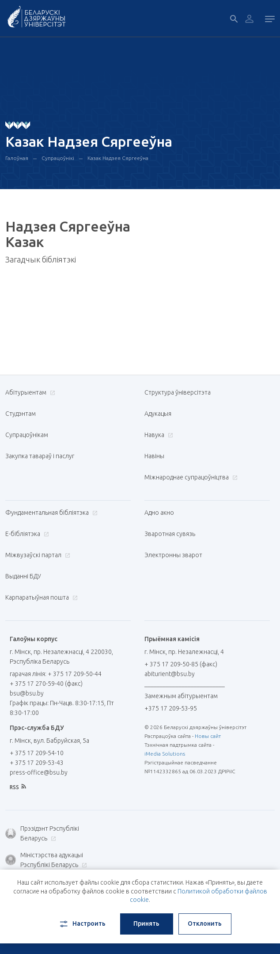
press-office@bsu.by (39, 772)
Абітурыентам (29, 392)
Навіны (154, 456)
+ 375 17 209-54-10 (37, 752)
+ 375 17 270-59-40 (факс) (46, 683)
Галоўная (16, 158)
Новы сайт (208, 736)
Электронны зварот (173, 555)
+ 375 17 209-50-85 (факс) (180, 664)
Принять (146, 923)
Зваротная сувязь (169, 533)
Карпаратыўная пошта (40, 597)
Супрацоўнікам (26, 434)
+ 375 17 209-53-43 (37, 762)
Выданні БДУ (23, 576)
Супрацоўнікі (58, 158)
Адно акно (159, 512)
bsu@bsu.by (27, 693)
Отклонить (205, 923)
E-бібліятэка (26, 533)
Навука (157, 434)
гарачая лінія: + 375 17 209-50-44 (56, 673)
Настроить (82, 924)
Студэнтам (20, 413)
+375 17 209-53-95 (170, 708)
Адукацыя (157, 413)
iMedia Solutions (164, 753)
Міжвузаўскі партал (36, 555)
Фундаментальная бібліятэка (50, 512)
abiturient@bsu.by (169, 673)
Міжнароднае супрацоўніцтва (189, 477)
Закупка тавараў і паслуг (39, 456)
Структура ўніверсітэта (177, 392)
